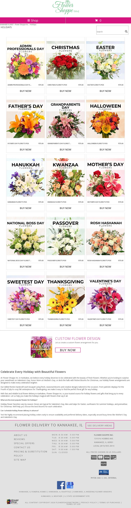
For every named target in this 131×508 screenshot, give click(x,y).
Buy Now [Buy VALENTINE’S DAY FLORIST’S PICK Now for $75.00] (105, 325)
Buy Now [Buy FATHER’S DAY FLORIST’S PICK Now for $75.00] (25, 149)
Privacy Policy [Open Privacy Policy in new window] (89, 502)
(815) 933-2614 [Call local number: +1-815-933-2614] (107, 445)
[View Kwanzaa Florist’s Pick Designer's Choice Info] (65, 177)
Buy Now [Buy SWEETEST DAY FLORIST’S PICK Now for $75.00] (25, 325)
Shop (32, 20)
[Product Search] (110, 31)
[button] (104, 472)
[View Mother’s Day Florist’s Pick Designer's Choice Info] (105, 177)
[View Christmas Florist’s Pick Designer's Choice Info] (65, 60)
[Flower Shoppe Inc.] (65, 13)
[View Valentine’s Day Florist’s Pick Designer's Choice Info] (105, 294)
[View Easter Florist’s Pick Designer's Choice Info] (105, 60)
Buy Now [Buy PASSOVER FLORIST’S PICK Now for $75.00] (65, 266)
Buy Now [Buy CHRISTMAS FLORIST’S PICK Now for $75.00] (65, 91)
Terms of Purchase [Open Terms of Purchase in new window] (109, 502)
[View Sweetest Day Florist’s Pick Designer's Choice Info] (25, 294)
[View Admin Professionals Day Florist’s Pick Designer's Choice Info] (25, 60)
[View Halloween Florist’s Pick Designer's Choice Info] (105, 119)
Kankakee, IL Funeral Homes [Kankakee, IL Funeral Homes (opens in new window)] (33, 491)
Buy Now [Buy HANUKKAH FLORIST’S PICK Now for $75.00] (25, 208)
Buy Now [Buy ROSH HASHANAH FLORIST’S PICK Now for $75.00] (105, 266)
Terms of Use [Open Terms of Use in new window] (73, 504)
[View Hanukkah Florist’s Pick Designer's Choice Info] (25, 177)
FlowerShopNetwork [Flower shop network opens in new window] (67, 502)
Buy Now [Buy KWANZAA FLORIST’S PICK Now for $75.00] (65, 208)
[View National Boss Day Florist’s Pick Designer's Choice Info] (25, 236)
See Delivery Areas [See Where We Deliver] (100, 425)
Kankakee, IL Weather (51, 496)
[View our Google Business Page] (70, 488)
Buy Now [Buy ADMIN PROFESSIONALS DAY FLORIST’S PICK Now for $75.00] (25, 91)
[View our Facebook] (61, 488)
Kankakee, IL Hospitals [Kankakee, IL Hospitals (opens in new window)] (60, 491)
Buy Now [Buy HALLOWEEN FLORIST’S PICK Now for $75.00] (105, 149)
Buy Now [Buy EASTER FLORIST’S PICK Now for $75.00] (105, 91)
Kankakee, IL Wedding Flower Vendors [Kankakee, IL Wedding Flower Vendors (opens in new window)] (93, 491)
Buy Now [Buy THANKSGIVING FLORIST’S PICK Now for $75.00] (65, 325)
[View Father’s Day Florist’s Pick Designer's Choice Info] (25, 119)
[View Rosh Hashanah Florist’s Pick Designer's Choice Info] (105, 236)
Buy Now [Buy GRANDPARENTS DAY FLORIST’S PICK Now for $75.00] (65, 149)
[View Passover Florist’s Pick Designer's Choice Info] (65, 236)
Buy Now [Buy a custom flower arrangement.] (68, 350)
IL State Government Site (77, 496)
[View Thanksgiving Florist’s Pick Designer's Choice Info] (65, 294)
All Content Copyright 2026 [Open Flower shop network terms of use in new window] (40, 502)
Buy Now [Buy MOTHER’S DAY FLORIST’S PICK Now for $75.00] (105, 208)
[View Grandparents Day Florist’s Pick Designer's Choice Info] (65, 119)
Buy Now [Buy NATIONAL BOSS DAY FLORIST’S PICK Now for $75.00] (25, 266)
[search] (126, 31)
